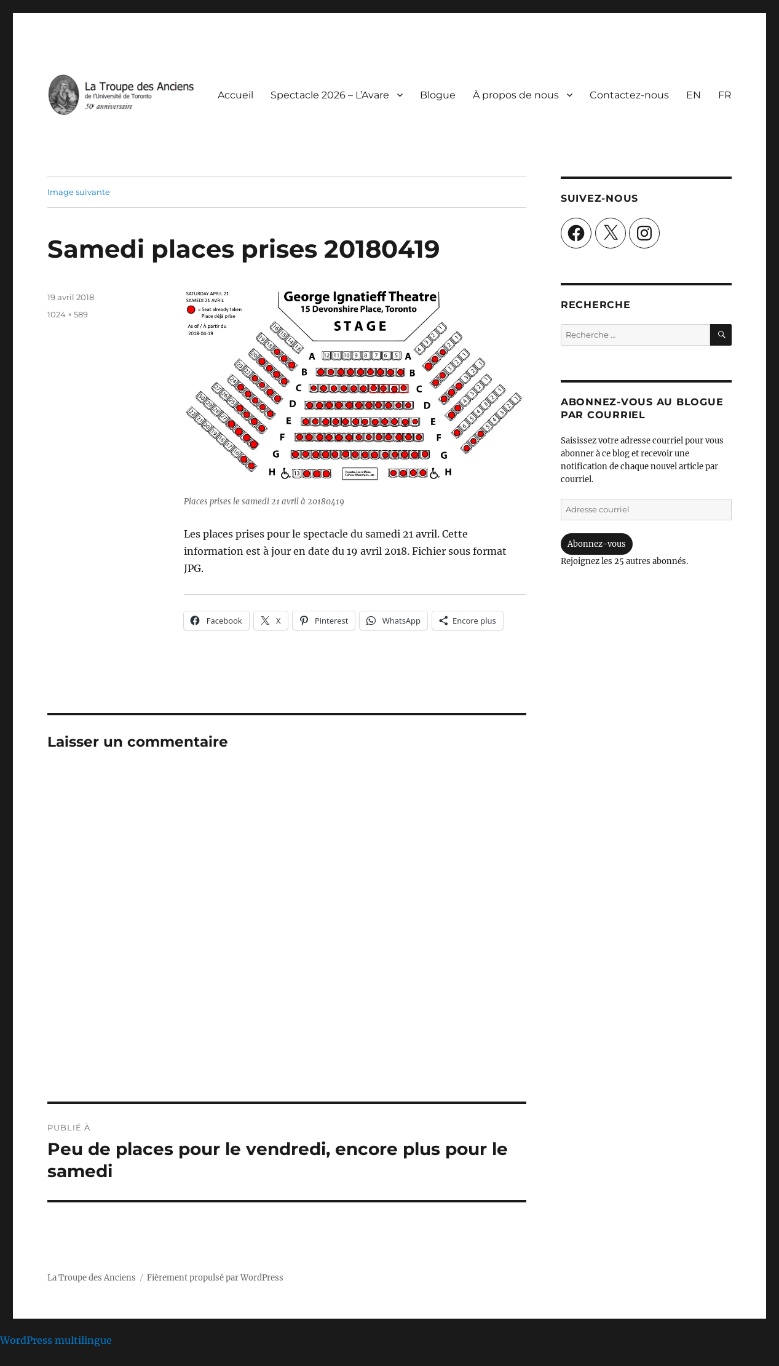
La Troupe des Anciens (91, 1278)
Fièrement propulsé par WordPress (215, 1278)
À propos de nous (516, 95)
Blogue (438, 95)
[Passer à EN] (694, 95)
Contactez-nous (629, 95)
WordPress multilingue (56, 1340)
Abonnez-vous (596, 544)
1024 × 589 (67, 314)
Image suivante (78, 192)
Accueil (235, 95)
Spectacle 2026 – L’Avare (330, 95)
